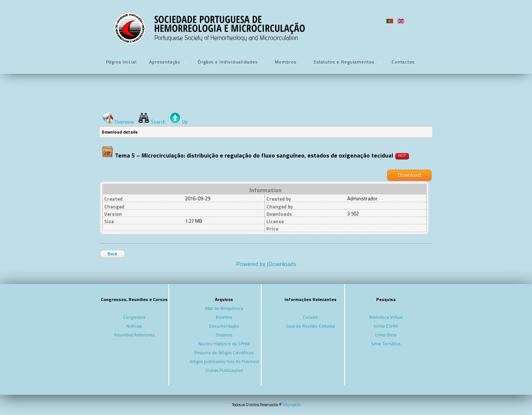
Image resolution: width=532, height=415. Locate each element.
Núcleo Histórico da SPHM (224, 343)
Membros (285, 61)
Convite (310, 317)
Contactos (403, 61)
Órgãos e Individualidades (228, 61)
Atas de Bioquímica (224, 308)
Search (158, 121)
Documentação (224, 325)
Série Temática (385, 343)
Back (112, 254)
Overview (124, 121)
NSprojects (291, 405)
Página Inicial (121, 61)
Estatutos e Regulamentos (344, 61)
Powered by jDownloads (266, 263)
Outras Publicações (224, 370)
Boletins (224, 317)
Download (409, 175)
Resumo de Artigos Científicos (223, 352)
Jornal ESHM (386, 325)
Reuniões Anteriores (134, 334)
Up (185, 121)
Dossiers (224, 334)
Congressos (134, 317)
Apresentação (164, 61)
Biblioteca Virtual (386, 317)
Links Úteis (385, 334)
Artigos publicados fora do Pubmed (224, 361)
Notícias (134, 325)
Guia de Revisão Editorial (310, 325)
